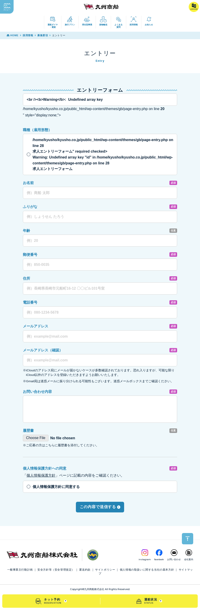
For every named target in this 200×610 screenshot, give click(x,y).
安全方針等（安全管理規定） (56, 569)
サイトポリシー (105, 569)
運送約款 (84, 569)
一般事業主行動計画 (20, 569)
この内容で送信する (100, 507)
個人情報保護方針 (41, 475)
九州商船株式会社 (94, 589)
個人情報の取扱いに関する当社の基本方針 (147, 569)
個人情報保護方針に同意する (56, 487)
